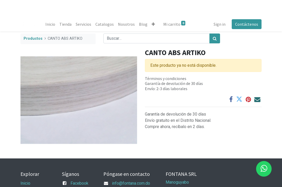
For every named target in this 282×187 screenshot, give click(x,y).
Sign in (219, 24)
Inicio (25, 183)
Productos (33, 38)
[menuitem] (50, 24)
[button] (153, 24)
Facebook (79, 183)
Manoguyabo (177, 182)
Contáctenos (246, 24)
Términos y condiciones (165, 78)
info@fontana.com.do (131, 183)
